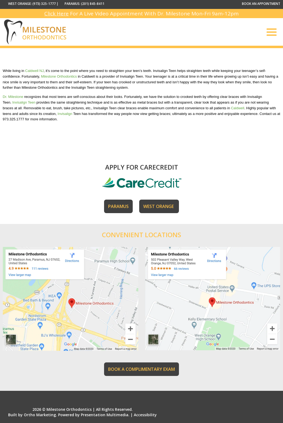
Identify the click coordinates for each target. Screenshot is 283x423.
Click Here (56, 13)
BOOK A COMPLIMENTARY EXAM (141, 369)
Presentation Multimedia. (105, 414)
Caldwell (237, 108)
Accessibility (145, 414)
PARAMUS (118, 206)
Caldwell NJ (34, 71)
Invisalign (65, 114)
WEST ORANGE (159, 206)
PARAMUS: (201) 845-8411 (84, 3)
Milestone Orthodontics (59, 76)
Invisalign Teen (23, 102)
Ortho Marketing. (40, 414)
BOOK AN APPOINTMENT (261, 3)
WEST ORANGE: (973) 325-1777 (32, 3)
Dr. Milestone (13, 97)
